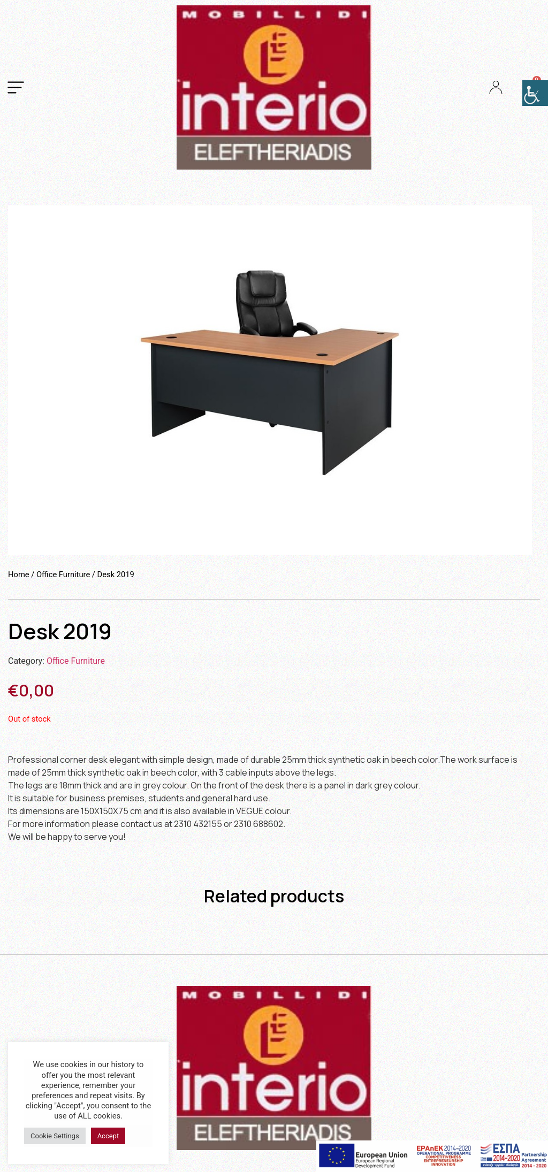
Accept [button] (108, 1136)
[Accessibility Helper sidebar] (535, 93)
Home (18, 574)
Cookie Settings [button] (55, 1136)
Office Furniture (63, 574)
